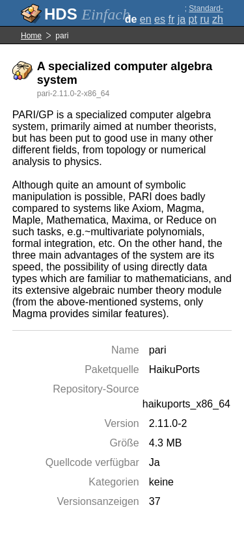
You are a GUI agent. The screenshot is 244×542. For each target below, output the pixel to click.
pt (193, 19)
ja (181, 19)
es (159, 19)
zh (217, 19)
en (146, 19)
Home (31, 35)
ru (204, 19)
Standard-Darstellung (203, 13)
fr (171, 19)
